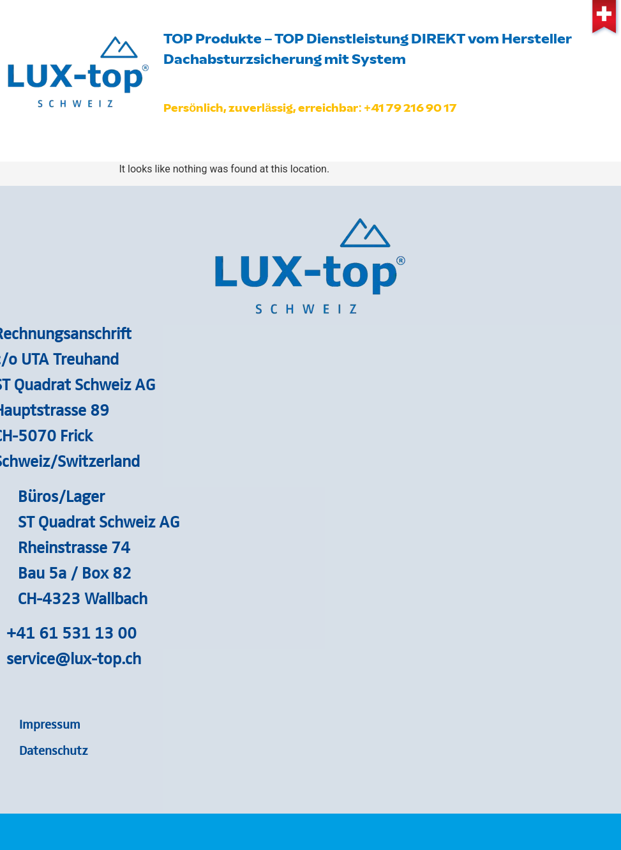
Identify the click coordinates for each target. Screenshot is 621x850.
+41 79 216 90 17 (410, 108)
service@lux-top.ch (73, 657)
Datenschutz (53, 750)
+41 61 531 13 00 (71, 632)
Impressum (49, 723)
